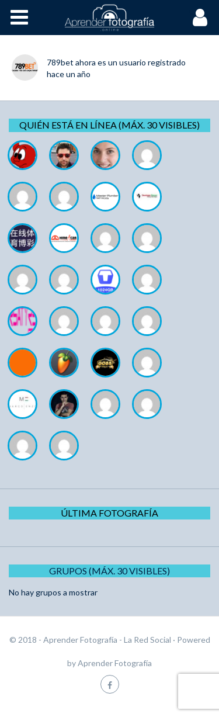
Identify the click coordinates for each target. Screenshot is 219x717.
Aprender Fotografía (115, 663)
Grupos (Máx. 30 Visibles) (109, 570)
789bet (60, 62)
